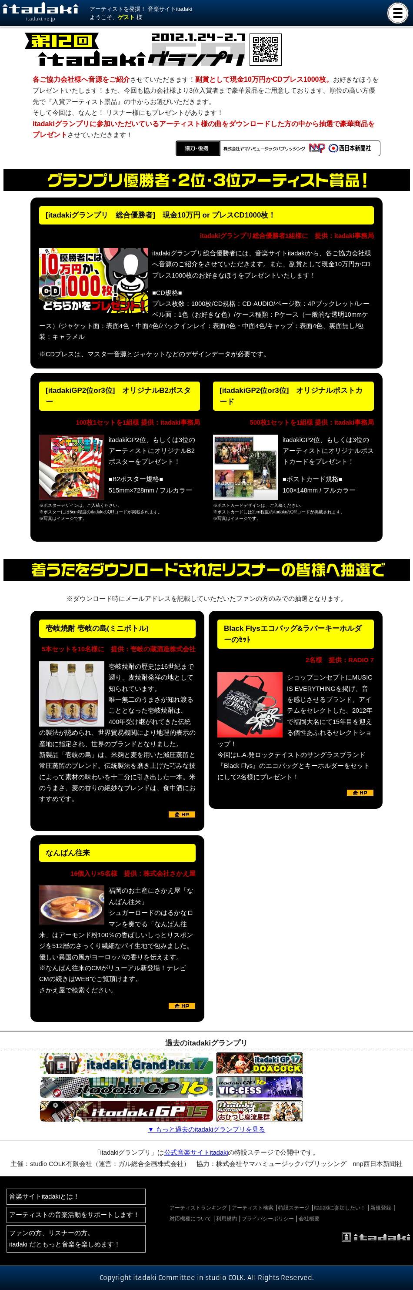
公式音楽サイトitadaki (196, 1152)
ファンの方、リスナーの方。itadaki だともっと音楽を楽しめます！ (64, 1238)
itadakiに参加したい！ (340, 1208)
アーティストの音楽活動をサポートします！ (74, 1214)
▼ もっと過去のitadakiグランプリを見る (206, 1129)
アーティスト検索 (252, 1208)
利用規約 (226, 1219)
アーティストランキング (198, 1208)
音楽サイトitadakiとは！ (44, 1196)
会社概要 (309, 1219)
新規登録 (380, 1208)
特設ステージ (294, 1208)
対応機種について (190, 1219)
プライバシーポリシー (268, 1219)
